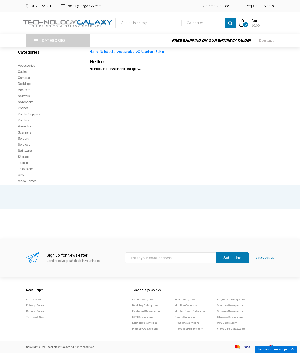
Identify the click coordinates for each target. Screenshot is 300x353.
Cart (255, 20)
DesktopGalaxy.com (145, 305)
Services (24, 145)
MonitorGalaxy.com (187, 305)
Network (24, 96)
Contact (266, 40)
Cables (22, 72)
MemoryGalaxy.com (145, 328)
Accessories (26, 66)
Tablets (23, 163)
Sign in (269, 6)
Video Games (27, 181)
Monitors (24, 90)
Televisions (25, 169)
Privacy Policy (35, 305)
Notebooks (25, 102)
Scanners (24, 132)
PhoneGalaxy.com (186, 316)
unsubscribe (265, 258)
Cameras (24, 78)
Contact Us (34, 299)
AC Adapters (145, 52)
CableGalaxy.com (143, 299)
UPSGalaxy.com (227, 322)
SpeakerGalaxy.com (230, 311)
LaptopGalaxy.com (144, 322)
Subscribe (232, 258)
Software (25, 151)
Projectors (25, 126)
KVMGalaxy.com (142, 316)
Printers (23, 120)
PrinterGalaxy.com (187, 322)
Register (252, 6)
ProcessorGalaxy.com (189, 328)
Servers (23, 138)
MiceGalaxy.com (185, 299)
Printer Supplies (29, 114)
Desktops (24, 84)
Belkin (160, 52)
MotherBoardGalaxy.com (191, 311)
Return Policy (35, 311)
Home (94, 52)
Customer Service (215, 6)
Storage (24, 157)
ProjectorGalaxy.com (231, 299)
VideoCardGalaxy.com (231, 328)
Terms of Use (35, 316)
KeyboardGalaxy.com (146, 311)
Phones (23, 108)
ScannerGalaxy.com (230, 305)
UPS (21, 175)
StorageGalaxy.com (230, 316)
